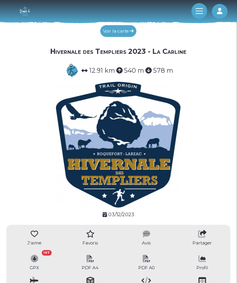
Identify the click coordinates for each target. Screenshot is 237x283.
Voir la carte (118, 31)
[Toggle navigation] (199, 11)
